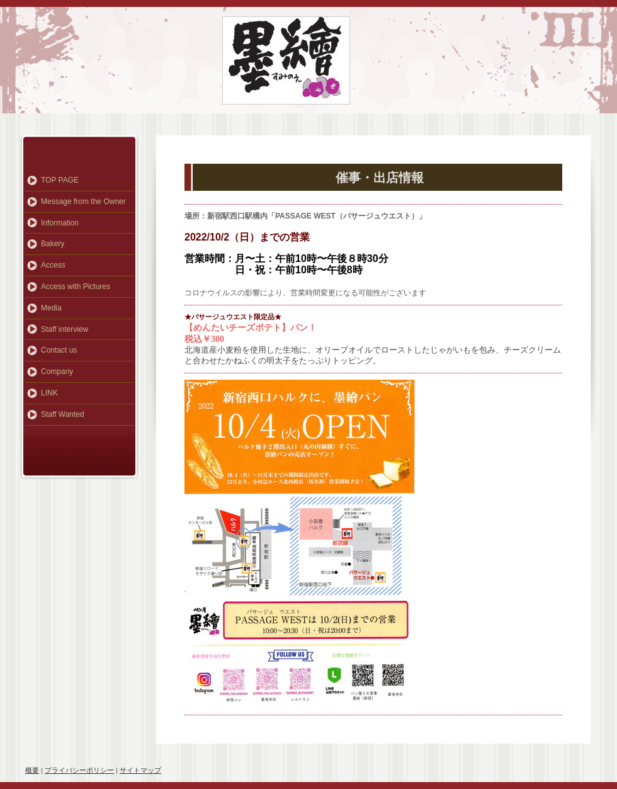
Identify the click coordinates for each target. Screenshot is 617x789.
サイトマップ (140, 770)
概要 (32, 770)
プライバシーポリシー (79, 770)
